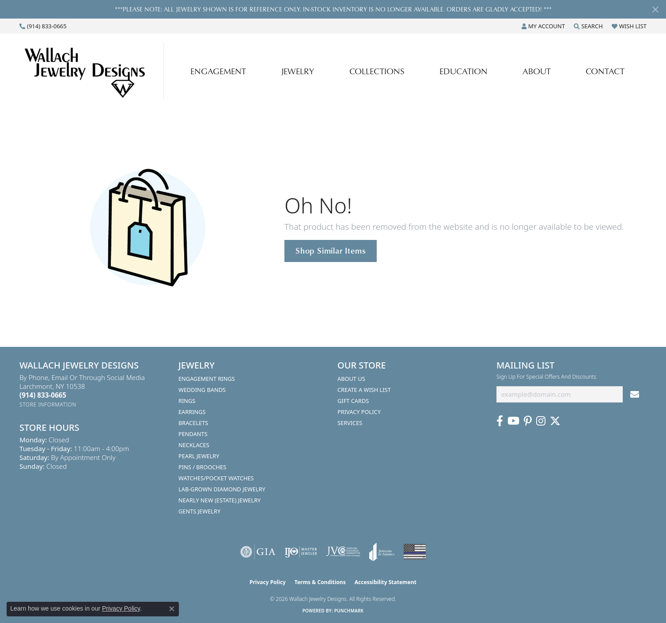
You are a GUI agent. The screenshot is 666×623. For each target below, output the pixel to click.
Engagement (218, 71)
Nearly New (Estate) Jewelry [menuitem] (219, 500)
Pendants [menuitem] (193, 434)
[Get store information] (47, 404)
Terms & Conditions (320, 582)
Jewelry (297, 71)
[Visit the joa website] (382, 552)
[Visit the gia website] (258, 552)
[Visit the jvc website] (343, 552)
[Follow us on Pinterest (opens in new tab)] (528, 421)
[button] (543, 26)
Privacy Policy (359, 412)
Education (463, 71)
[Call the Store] (42, 395)
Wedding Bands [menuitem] (202, 390)
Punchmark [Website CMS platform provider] (349, 611)
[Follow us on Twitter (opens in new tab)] (555, 421)
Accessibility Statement (385, 582)
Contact (605, 71)
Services (349, 423)
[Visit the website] (415, 551)
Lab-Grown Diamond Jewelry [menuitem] (221, 489)
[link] (43, 26)
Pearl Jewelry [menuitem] (198, 456)
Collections (377, 71)
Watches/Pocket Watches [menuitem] (216, 478)
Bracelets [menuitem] (193, 423)
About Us (351, 379)
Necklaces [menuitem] (193, 445)
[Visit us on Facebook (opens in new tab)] (499, 421)
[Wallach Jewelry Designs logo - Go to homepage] (94, 70)
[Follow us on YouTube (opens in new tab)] (513, 421)
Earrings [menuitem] (192, 412)
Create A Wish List (364, 390)
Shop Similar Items (330, 250)
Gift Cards (353, 401)
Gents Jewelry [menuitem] (199, 511)
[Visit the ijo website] (301, 552)
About (536, 71)
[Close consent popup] (171, 609)
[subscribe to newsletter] (635, 394)
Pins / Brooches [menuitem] (202, 467)
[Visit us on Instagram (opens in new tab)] (540, 421)
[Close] (655, 9)
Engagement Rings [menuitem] (206, 379)
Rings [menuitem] (186, 401)
